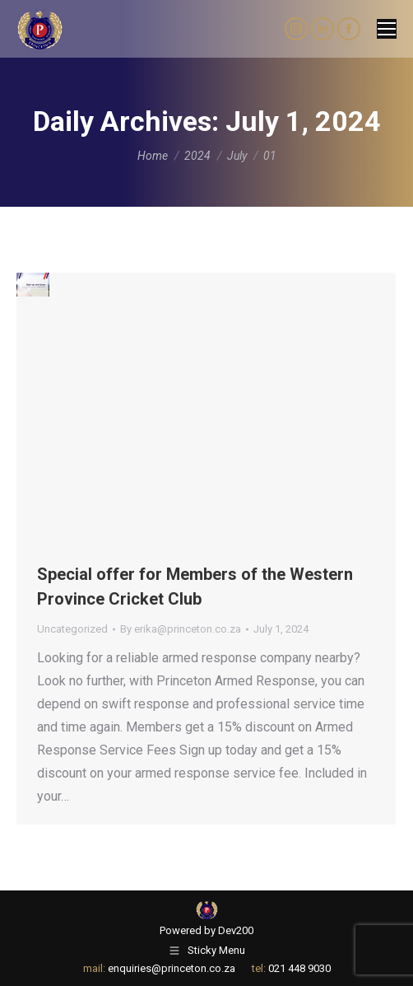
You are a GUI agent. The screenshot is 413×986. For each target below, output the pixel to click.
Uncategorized (72, 629)
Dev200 (235, 930)
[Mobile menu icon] (387, 29)
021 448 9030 (299, 968)
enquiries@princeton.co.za (171, 968)
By (180, 629)
